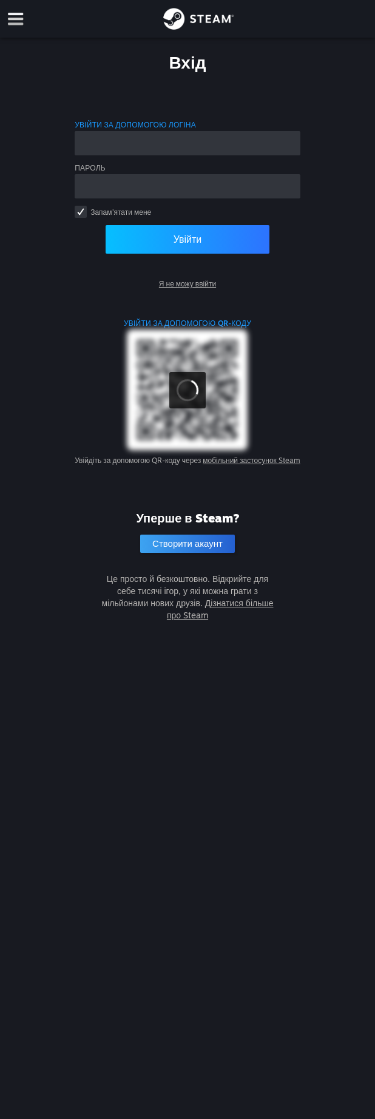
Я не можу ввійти (187, 283)
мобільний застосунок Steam (251, 460)
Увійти (188, 239)
